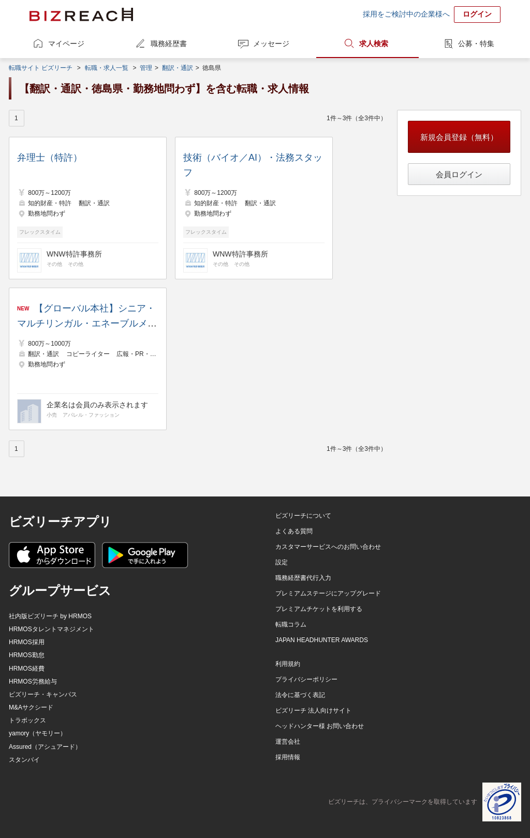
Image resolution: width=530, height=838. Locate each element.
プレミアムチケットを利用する (318, 609)
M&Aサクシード (31, 707)
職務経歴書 (169, 43)
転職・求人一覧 (106, 68)
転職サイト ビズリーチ (40, 68)
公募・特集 (476, 43)
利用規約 (287, 663)
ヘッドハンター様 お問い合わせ (319, 726)
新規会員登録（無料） (459, 137)
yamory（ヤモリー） (37, 733)
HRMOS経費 (27, 668)
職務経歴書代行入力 (303, 577)
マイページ (66, 43)
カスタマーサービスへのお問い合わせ (328, 546)
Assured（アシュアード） (45, 746)
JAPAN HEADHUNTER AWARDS (321, 640)
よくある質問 (294, 531)
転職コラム (290, 624)
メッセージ (271, 43)
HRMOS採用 (27, 642)
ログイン (477, 14)
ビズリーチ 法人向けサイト (313, 710)
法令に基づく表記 (300, 695)
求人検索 (373, 43)
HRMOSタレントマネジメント (51, 629)
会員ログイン (459, 174)
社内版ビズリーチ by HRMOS (50, 616)
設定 (281, 562)
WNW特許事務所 (74, 254)
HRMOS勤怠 (27, 655)
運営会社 (287, 741)
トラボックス (27, 720)
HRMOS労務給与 (33, 681)
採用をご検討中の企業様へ (406, 14)
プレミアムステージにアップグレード (328, 593)
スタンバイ (24, 759)
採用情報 (287, 757)
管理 (146, 68)
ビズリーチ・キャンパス (43, 694)
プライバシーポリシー (306, 679)
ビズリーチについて (303, 515)
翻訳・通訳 (177, 68)
